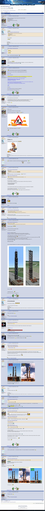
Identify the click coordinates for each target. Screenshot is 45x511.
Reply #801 (10, 28)
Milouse (3, 57)
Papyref (3, 95)
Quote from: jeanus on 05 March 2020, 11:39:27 (12, 175)
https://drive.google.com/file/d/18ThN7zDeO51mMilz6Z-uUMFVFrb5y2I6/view (17, 77)
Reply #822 (10, 447)
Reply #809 (10, 167)
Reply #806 (10, 107)
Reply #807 (10, 137)
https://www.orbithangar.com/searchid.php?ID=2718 (14, 63)
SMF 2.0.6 (20, 505)
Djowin (3, 333)
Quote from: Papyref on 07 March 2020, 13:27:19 (12, 222)
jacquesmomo (4, 107)
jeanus (3, 46)
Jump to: (34, 503)
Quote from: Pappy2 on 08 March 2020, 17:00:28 (12, 399)
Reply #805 (10, 95)
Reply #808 (10, 158)
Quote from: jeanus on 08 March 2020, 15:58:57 (12, 416)
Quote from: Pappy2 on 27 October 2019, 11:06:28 (13, 48)
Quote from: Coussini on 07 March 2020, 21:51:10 (13, 345)
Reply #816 (10, 333)
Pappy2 (3, 28)
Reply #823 (10, 456)
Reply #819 (10, 386)
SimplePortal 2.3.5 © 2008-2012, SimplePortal (22, 506)
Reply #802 (10, 46)
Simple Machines (25, 505)
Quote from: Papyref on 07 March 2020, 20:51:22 (12, 322)
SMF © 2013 (22, 505)
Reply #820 (10, 397)
